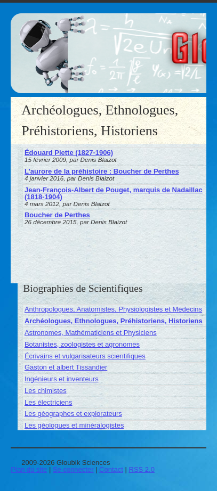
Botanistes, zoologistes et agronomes (82, 344)
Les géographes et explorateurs (73, 414)
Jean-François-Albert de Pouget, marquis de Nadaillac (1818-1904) (114, 193)
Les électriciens (49, 402)
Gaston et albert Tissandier (66, 367)
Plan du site (29, 469)
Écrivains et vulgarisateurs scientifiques (85, 356)
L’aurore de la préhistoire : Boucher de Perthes (102, 171)
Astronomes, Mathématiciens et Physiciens (91, 333)
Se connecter (73, 469)
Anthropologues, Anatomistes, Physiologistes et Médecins (113, 309)
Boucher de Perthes (57, 215)
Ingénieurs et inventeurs (62, 379)
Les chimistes (46, 391)
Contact (111, 469)
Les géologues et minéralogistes (74, 425)
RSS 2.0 (142, 469)
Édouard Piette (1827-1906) (69, 153)
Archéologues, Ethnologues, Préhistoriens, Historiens (114, 321)
